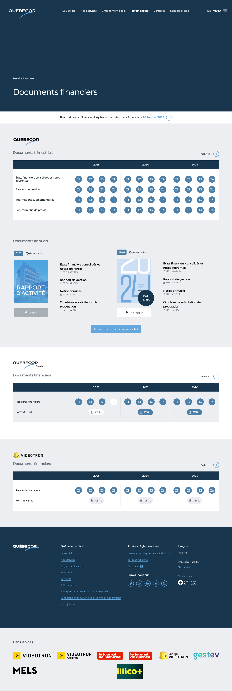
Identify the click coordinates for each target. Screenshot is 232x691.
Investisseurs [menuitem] (139, 10)
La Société (66, 553)
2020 (194, 387)
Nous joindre (68, 604)
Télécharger (134, 312)
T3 (102, 179)
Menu (220, 10)
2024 (145, 164)
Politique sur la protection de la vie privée (85, 591)
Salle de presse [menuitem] (179, 10)
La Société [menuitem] (68, 10)
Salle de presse (69, 585)
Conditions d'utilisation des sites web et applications (91, 597)
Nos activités (68, 559)
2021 (145, 387)
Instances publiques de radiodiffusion (149, 553)
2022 (96, 387)
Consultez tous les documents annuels (115, 328)
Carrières (66, 578)
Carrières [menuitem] (159, 10)
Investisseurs (68, 572)
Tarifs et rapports (138, 559)
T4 (113, 179)
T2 (90, 179)
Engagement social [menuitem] (114, 10)
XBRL (145, 412)
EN (209, 10)
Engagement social (71, 566)
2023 (195, 164)
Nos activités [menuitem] (88, 10)
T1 (78, 179)
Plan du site (184, 567)
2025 (96, 164)
